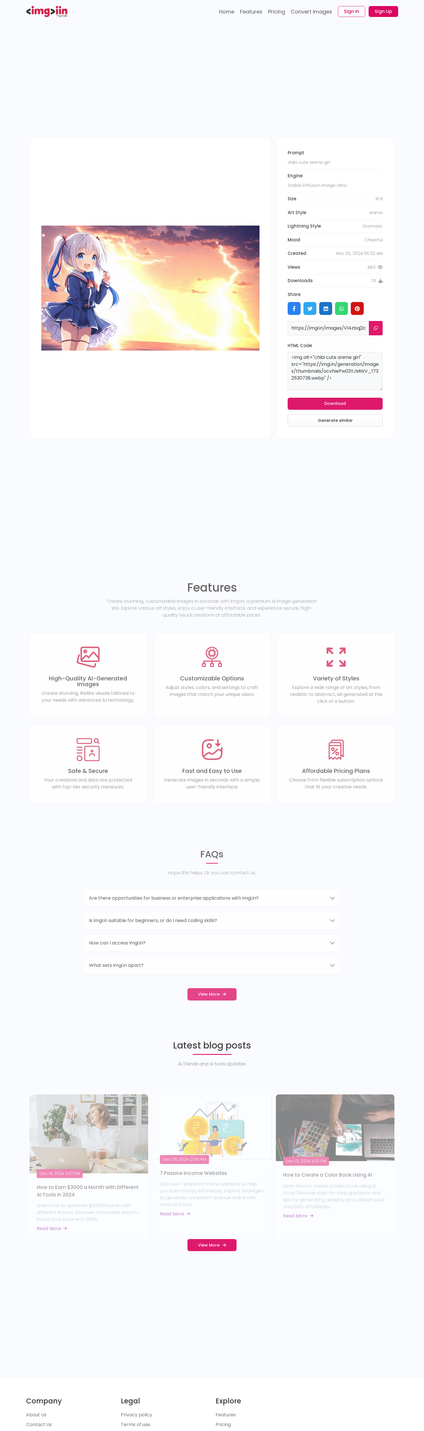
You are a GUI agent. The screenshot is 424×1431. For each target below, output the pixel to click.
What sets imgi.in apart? (116, 981)
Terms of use (135, 1424)
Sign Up (383, 11)
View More (212, 1010)
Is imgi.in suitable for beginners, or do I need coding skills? (153, 936)
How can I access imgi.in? (117, 958)
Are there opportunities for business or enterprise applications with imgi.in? (174, 914)
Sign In (351, 11)
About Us (36, 1414)
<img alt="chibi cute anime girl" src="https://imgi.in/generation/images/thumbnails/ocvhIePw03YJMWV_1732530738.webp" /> (335, 371)
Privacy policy (136, 1414)
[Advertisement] (212, 86)
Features (226, 1414)
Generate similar (335, 420)
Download (335, 403)
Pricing (223, 1424)
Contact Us (39, 1424)
